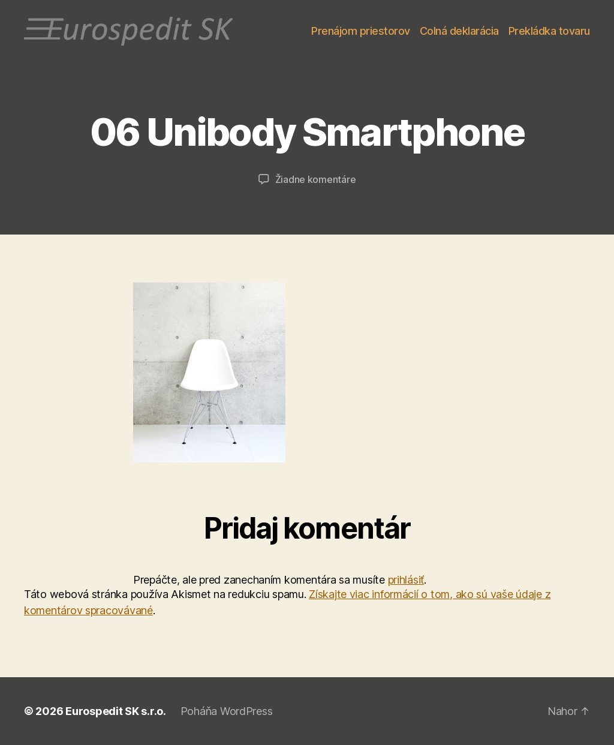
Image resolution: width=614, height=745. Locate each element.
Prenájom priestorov (360, 31)
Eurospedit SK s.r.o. (115, 711)
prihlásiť (406, 579)
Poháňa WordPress (226, 711)
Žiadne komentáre (315, 179)
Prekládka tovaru (549, 31)
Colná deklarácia (459, 31)
